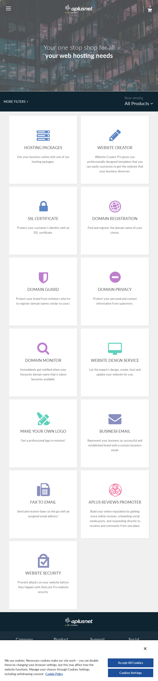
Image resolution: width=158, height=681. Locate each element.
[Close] (145, 649)
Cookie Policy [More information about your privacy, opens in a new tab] (54, 674)
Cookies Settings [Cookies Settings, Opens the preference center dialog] (130, 673)
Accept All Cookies (130, 663)
